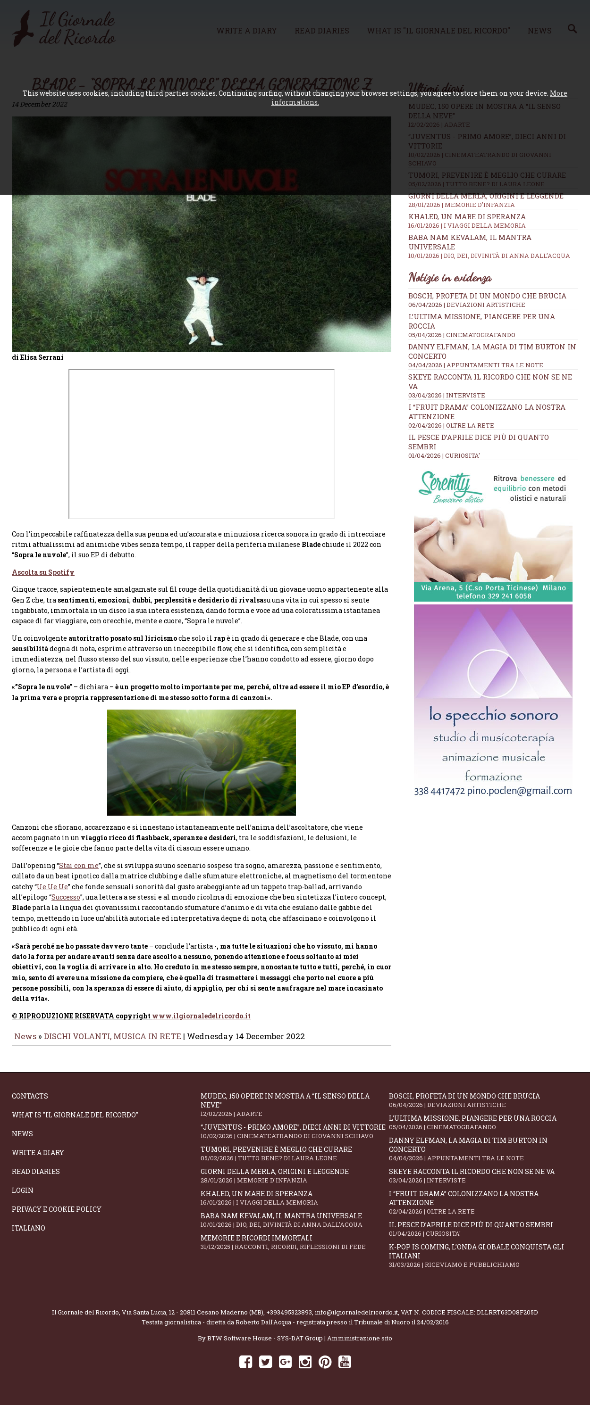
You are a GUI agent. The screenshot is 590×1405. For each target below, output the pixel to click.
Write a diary (38, 1159)
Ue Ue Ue (52, 893)
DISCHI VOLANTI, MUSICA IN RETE (112, 1042)
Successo (65, 903)
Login (23, 1196)
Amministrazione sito (359, 1344)
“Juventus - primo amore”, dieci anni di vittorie (295, 1138)
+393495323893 (289, 1318)
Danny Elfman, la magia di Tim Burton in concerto (483, 1155)
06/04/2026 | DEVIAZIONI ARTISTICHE (466, 304)
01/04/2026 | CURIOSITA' (444, 455)
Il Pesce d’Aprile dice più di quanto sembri (483, 1235)
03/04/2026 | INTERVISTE (446, 395)
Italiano (28, 1234)
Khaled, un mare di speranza (493, 221)
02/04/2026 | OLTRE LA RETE (451, 425)
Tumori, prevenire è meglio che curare (295, 1160)
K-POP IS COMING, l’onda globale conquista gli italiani (483, 1262)
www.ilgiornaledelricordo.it (201, 1022)
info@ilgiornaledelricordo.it (356, 1318)
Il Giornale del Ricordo (85, 1318)
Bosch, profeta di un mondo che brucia (487, 295)
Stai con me (79, 872)
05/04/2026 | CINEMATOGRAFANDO (461, 335)
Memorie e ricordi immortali (295, 1248)
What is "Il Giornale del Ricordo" (75, 1121)
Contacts (30, 1102)
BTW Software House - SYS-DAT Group (265, 1344)
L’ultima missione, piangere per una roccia (483, 1129)
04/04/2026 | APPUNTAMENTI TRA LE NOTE (475, 365)
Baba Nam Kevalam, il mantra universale (295, 1226)
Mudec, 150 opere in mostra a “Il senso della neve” (295, 1111)
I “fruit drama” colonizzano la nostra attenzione (483, 1209)
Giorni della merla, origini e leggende (493, 200)
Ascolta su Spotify (43, 578)
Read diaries (36, 1178)
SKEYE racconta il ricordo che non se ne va (483, 1182)
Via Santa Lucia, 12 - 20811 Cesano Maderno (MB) (192, 1318)
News (25, 1042)
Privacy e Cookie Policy (56, 1215)
